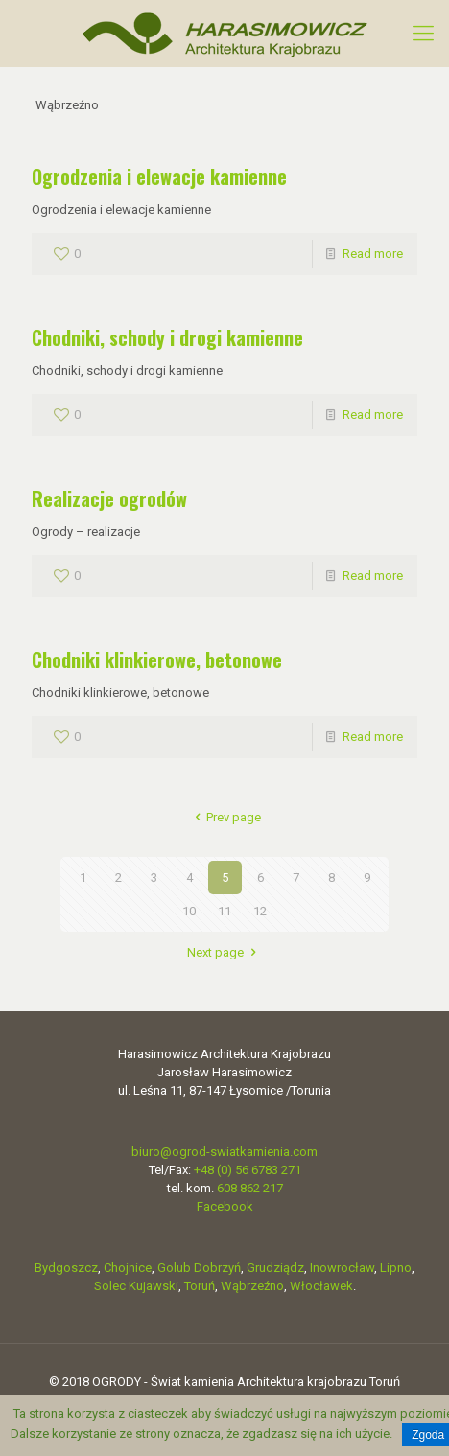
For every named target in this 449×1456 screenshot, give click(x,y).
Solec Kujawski (136, 1286)
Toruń (199, 1286)
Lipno (396, 1267)
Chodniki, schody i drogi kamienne (167, 337)
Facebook (225, 1206)
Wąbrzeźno (252, 1286)
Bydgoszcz (66, 1267)
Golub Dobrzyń (199, 1267)
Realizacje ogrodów (109, 498)
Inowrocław (342, 1267)
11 (224, 911)
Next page (224, 952)
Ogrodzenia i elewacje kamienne (159, 176)
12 (260, 911)
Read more (373, 253)
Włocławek (321, 1286)
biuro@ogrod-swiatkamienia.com (224, 1151)
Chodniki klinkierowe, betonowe (157, 659)
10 (189, 911)
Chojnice (128, 1267)
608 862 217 (250, 1188)
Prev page (224, 817)
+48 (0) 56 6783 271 (247, 1170)
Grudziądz (275, 1267)
